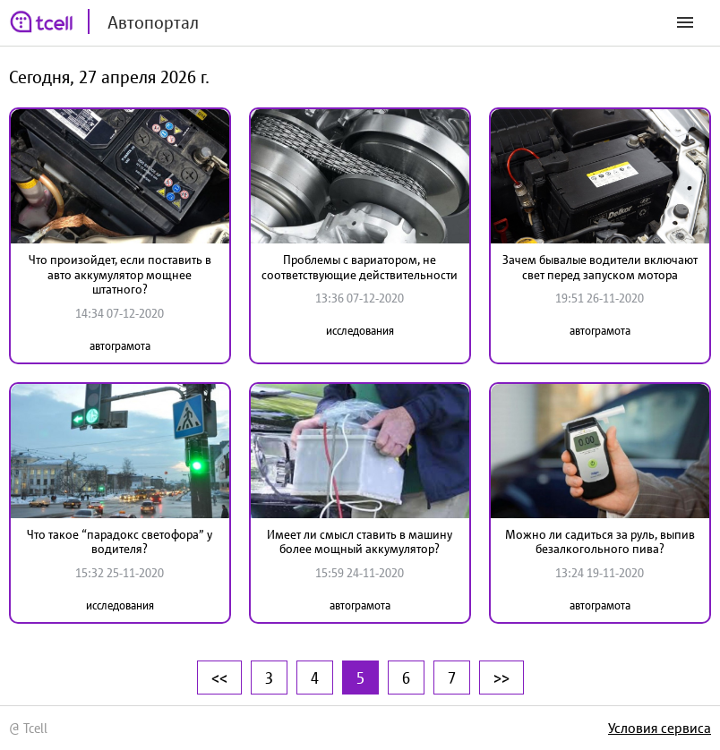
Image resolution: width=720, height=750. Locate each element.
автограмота (120, 346)
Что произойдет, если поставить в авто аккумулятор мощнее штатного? (120, 274)
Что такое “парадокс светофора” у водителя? (119, 542)
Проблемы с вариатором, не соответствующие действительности (359, 267)
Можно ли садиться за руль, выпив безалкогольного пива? (600, 542)
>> (501, 677)
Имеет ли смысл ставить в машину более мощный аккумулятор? (359, 542)
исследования (360, 330)
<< (219, 677)
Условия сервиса (659, 728)
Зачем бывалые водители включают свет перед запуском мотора (600, 267)
